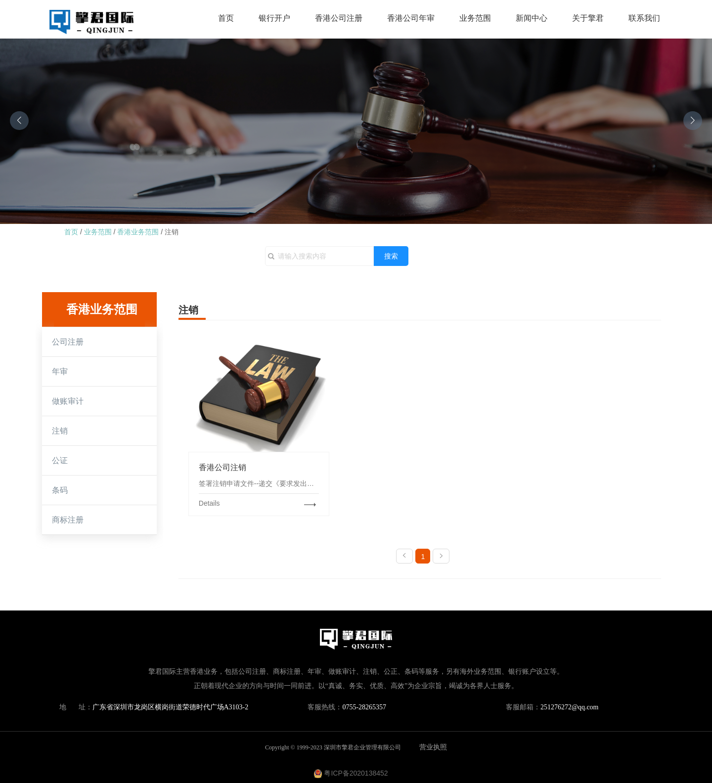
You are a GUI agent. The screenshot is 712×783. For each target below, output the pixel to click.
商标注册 (68, 520)
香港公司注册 (338, 18)
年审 (60, 371)
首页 (226, 18)
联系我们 (644, 18)
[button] (19, 120)
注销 (171, 232)
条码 (60, 490)
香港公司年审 (411, 18)
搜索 (391, 256)
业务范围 (475, 18)
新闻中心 (531, 18)
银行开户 (274, 18)
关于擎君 (588, 18)
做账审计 (68, 401)
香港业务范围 (138, 232)
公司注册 (68, 342)
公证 (60, 460)
